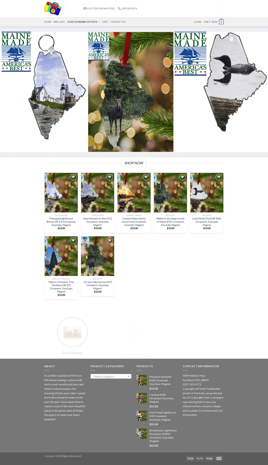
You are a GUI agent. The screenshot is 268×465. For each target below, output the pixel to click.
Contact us (118, 21)
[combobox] (110, 376)
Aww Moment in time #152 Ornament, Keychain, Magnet (97, 221)
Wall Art (59, 21)
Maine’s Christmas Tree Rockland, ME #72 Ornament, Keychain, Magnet (61, 287)
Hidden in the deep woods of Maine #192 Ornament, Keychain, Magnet (170, 221)
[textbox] (110, 376)
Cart (105, 21)
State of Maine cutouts (83, 21)
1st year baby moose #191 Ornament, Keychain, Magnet (97, 285)
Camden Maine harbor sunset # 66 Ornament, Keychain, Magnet (134, 221)
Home (47, 21)
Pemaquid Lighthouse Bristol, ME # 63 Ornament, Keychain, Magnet (61, 221)
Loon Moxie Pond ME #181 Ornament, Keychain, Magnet (207, 221)
